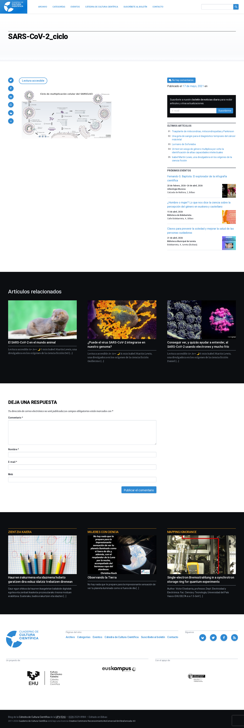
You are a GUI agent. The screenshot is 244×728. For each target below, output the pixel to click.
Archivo (70, 637)
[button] (11, 80)
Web (10, 474)
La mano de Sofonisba (184, 144)
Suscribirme (224, 110)
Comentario (15, 417)
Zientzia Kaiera (20, 532)
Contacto (172, 637)
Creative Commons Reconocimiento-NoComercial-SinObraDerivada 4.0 (102, 721)
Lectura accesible (33, 80)
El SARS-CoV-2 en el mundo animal (32, 342)
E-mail (12, 462)
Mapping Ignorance (182, 532)
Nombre (13, 449)
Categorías (83, 637)
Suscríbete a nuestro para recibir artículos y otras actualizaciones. (201, 101)
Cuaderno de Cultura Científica (33, 721)
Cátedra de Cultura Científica (121, 637)
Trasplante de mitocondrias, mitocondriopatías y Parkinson (203, 131)
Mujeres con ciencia (103, 532)
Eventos (97, 637)
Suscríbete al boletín (153, 637)
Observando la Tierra (102, 577)
